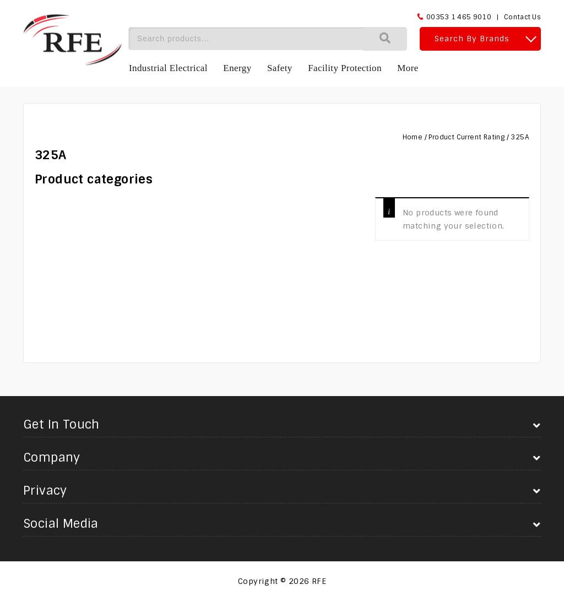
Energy (237, 68)
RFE (319, 581)
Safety (279, 68)
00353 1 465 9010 (458, 17)
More (407, 68)
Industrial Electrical (168, 68)
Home (413, 137)
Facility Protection (345, 68)
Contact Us (522, 17)
